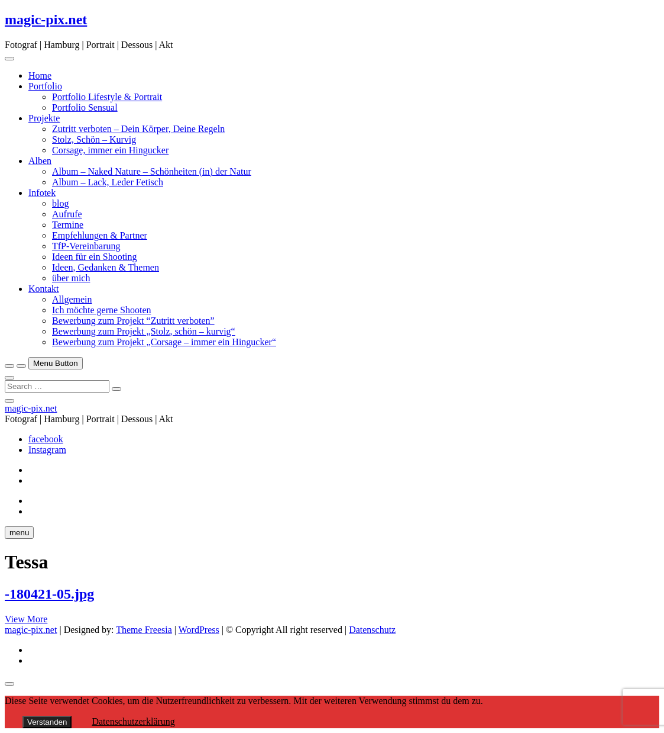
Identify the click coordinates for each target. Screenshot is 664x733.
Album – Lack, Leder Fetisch (107, 182)
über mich (71, 278)
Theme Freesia (144, 630)
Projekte (44, 118)
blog (60, 203)
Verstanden (47, 722)
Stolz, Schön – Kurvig (94, 139)
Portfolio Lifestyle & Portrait (107, 97)
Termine (67, 225)
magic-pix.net (46, 19)
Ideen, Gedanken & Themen (105, 267)
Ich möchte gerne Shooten (101, 310)
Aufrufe (67, 214)
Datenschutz (372, 630)
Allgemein (72, 299)
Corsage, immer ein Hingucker (110, 150)
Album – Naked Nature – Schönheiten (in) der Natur (151, 171)
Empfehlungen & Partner (99, 235)
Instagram (47, 450)
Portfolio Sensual (85, 107)
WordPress (199, 630)
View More (26, 619)
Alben (39, 161)
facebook (45, 439)
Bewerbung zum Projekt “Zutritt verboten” (133, 321)
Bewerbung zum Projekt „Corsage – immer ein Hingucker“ (164, 342)
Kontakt (43, 289)
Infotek (42, 193)
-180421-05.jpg (49, 594)
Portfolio (45, 86)
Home (39, 75)
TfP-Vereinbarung (86, 246)
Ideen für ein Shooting (94, 257)
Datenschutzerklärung (133, 721)
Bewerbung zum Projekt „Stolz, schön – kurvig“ (143, 331)
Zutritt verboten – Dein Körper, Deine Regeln (138, 129)
